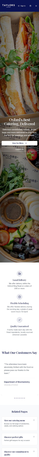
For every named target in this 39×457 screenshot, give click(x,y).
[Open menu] (36, 6)
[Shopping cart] (30, 6)
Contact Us (19, 149)
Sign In (21, 6)
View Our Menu (19, 143)
